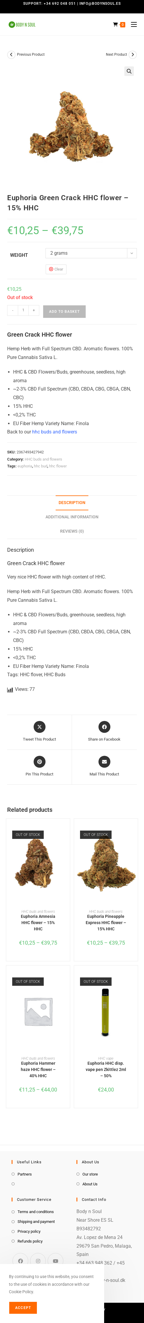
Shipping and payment (36, 1221)
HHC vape (105, 1058)
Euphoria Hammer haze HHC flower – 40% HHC (38, 1069)
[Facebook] (20, 1261)
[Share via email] (104, 766)
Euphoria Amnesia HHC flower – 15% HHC (38, 922)
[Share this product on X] (39, 731)
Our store (90, 1174)
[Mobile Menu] (131, 24)
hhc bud (40, 466)
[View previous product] (11, 55)
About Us (90, 1184)
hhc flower (58, 466)
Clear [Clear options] (58, 269)
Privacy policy (29, 1231)
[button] (129, 71)
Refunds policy (30, 1241)
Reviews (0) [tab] (72, 531)
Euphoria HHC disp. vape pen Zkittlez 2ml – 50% (106, 1069)
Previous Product (31, 54)
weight (19, 255)
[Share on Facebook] (104, 731)
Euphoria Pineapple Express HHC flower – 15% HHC (106, 922)
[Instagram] (38, 1261)
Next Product (116, 54)
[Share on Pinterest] (39, 766)
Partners (25, 1174)
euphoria (25, 466)
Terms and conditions (36, 1211)
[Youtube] (55, 1261)
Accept (23, 1308)
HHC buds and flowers (43, 459)
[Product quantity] (23, 310)
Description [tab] (72, 502)
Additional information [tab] (72, 517)
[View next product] (133, 55)
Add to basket (64, 312)
